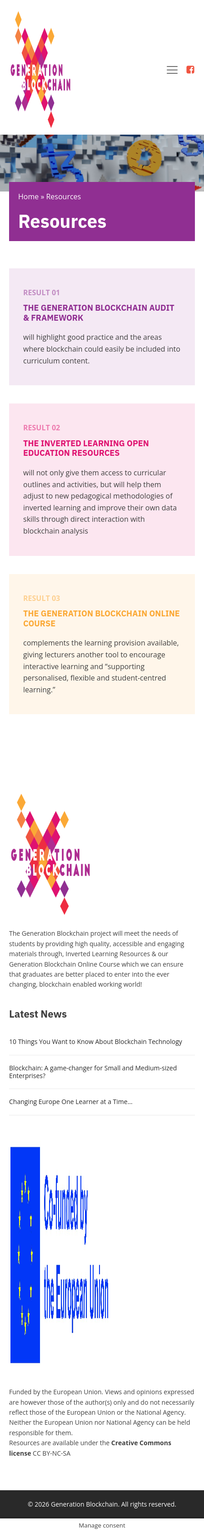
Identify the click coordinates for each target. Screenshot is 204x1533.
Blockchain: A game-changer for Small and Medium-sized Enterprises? (93, 1072)
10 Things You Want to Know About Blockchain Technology (95, 1041)
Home (28, 197)
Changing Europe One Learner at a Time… (71, 1101)
